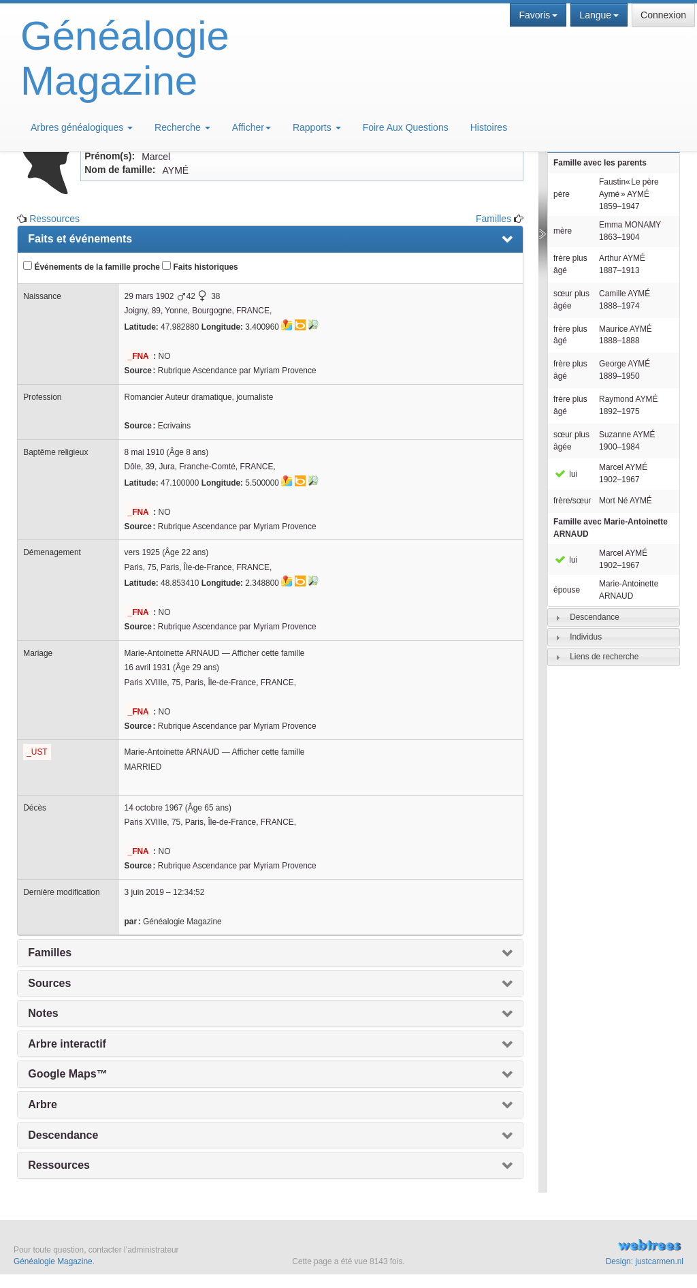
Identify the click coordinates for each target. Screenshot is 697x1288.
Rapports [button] (317, 127)
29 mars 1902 (149, 296)
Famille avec (610, 528)
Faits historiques (200, 266)
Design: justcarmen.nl (644, 1261)
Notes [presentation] (43, 1013)
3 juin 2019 (144, 892)
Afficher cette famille (268, 653)
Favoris (538, 15)
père (561, 194)
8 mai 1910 (145, 452)
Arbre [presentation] (42, 1104)
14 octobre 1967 (154, 808)
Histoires (488, 127)
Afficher (251, 127)
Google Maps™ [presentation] (67, 1074)
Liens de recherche (604, 656)
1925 (150, 552)
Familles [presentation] (49, 952)
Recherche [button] (182, 127)
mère (562, 231)
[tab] (613, 617)
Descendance (594, 617)
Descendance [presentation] (63, 1135)
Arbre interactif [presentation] (67, 1044)
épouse (566, 590)
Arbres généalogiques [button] (82, 127)
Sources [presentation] (49, 983)
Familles (493, 218)
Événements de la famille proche (91, 266)
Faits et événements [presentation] (80, 239)
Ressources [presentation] (59, 1165)
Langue (599, 15)
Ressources (54, 218)
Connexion (663, 15)
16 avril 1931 (148, 667)
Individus (586, 637)
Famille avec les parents (600, 163)
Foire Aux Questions (406, 127)
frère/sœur (572, 500)
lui (565, 474)
